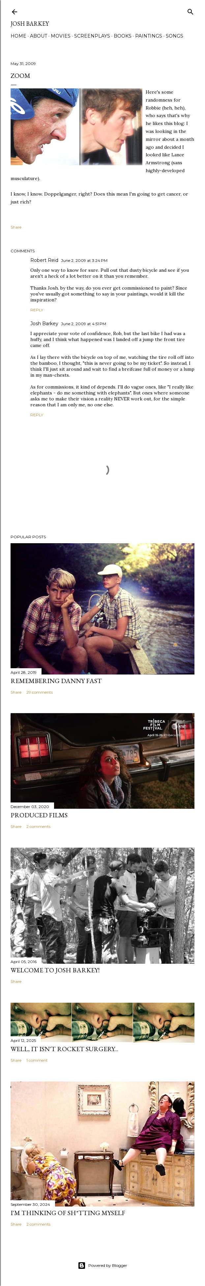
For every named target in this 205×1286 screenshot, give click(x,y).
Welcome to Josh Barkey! (55, 970)
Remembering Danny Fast (56, 680)
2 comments (38, 826)
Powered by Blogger (102, 1266)
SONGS (174, 36)
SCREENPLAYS (92, 36)
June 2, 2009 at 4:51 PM (83, 323)
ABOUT (38, 36)
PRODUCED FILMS (39, 815)
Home (18, 36)
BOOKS (123, 36)
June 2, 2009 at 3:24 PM (84, 260)
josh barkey (30, 23)
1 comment (37, 1060)
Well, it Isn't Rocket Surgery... (64, 1049)
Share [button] (16, 227)
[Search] (190, 10)
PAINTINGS (148, 36)
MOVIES (61, 36)
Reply (36, 309)
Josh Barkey (44, 324)
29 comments (39, 692)
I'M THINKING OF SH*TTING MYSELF (68, 1212)
